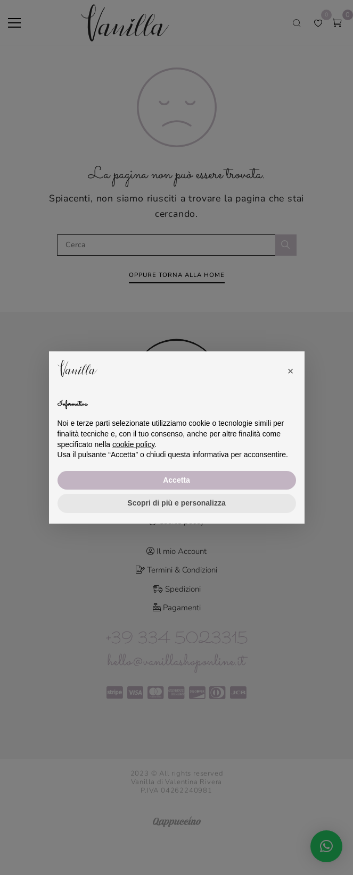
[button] (290, 368)
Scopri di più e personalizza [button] (176, 503)
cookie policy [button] (133, 444)
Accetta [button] (176, 480)
